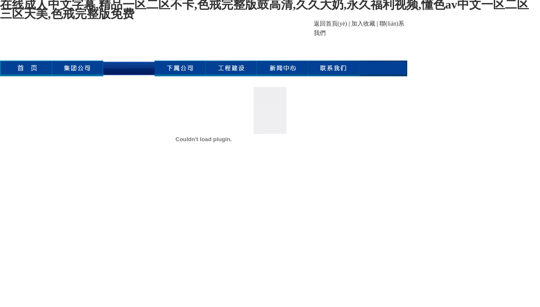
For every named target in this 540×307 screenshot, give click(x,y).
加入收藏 (363, 23)
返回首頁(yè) (330, 23)
